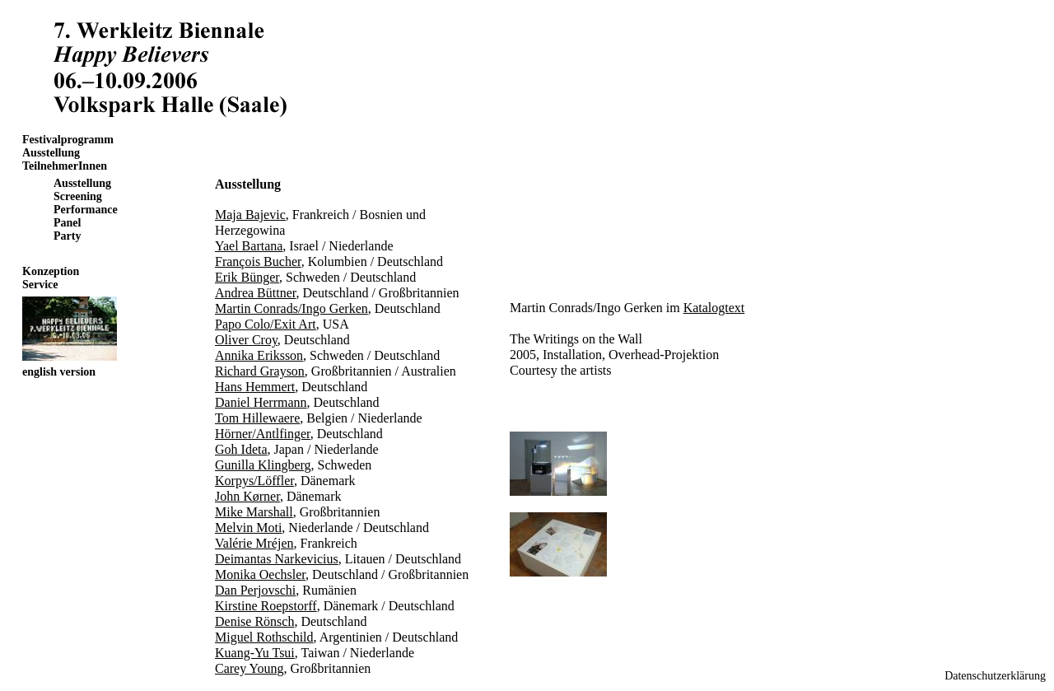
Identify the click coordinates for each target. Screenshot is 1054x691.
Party (67, 236)
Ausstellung (51, 153)
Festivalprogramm (68, 139)
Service (40, 284)
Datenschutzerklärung (995, 676)
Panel (67, 223)
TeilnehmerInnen (64, 166)
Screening (78, 196)
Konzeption (50, 271)
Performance (86, 209)
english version (59, 372)
